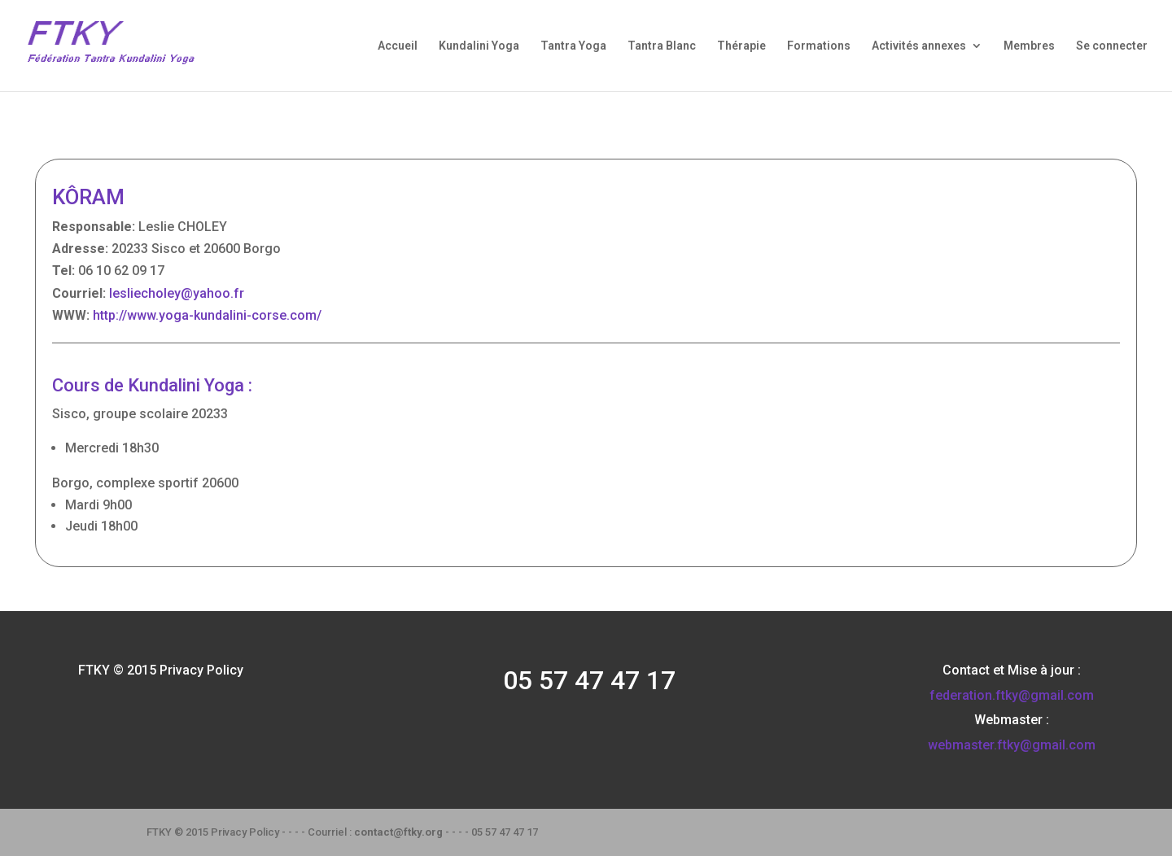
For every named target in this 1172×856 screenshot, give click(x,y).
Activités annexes (919, 46)
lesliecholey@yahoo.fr (176, 293)
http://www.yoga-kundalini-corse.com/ (207, 315)
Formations (819, 46)
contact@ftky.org (398, 832)
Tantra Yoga (573, 46)
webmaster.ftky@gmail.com (1011, 745)
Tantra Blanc (662, 46)
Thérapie (741, 46)
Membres (1029, 46)
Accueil (398, 46)
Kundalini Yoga (479, 46)
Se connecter (1112, 46)
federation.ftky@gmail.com (1011, 695)
